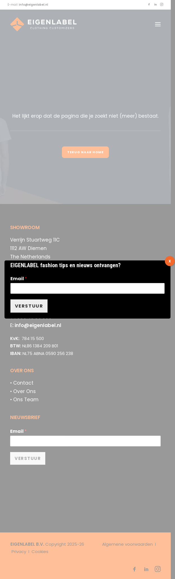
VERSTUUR (29, 306)
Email (18, 279)
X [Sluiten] (170, 261)
